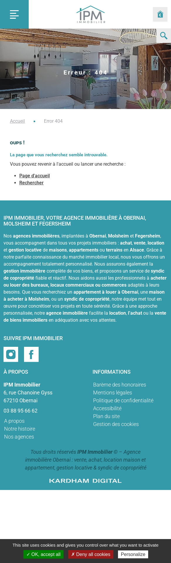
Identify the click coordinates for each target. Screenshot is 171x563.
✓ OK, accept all (43, 554)
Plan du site (106, 416)
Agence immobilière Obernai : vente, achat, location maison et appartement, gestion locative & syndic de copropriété (85, 460)
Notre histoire (19, 429)
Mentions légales (112, 392)
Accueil (17, 121)
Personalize (133, 554)
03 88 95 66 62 (20, 411)
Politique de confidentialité (123, 400)
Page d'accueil (34, 176)
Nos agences (19, 437)
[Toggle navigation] (14, 14)
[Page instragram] (11, 354)
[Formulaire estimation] (160, 14)
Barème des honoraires (119, 385)
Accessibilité (107, 408)
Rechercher (31, 183)
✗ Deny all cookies (90, 554)
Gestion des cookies (116, 424)
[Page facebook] (31, 354)
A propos (14, 421)
